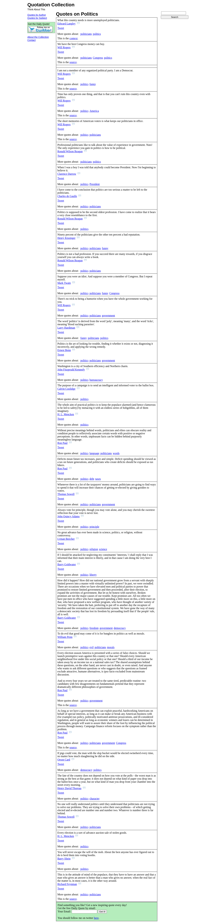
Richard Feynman (67, 884)
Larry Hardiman (66, 327)
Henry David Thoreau (69, 788)
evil (91, 647)
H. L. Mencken (65, 414)
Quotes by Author (36, 15)
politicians (86, 33)
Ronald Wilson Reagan (69, 151)
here (96, 917)
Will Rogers (63, 47)
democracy (120, 628)
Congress (98, 57)
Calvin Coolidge (66, 388)
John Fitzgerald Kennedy (71, 369)
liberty (93, 574)
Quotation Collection (50, 4)
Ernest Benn (64, 350)
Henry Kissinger (66, 238)
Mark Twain (64, 282)
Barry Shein (63, 858)
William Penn (64, 637)
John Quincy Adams (68, 516)
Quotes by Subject (37, 18)
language (94, 453)
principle (94, 526)
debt (91, 478)
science (103, 549)
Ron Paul (62, 443)
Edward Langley (66, 23)
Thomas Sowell (65, 494)
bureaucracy (96, 379)
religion (93, 549)
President (94, 184)
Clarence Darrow (66, 173)
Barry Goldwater (66, 564)
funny (92, 84)
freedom (94, 628)
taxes (98, 478)
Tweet (60, 28)
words (116, 453)
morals (111, 647)
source (73, 62)
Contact (31, 40)
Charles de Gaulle (67, 196)
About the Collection (38, 37)
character (94, 798)
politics (97, 33)
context (73, 38)
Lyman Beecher (66, 538)
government (108, 315)
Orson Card (63, 759)
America (94, 110)
